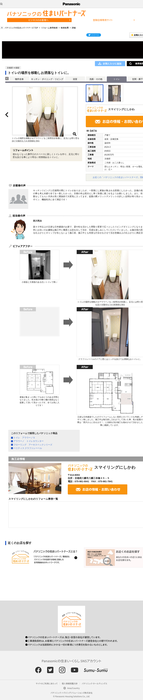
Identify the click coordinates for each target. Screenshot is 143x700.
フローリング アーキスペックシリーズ (33, 444)
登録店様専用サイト (103, 20)
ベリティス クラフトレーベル (28, 448)
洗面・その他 (95, 79)
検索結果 (65, 27)
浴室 (75, 79)
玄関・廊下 (137, 79)
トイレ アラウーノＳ (24, 437)
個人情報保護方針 (70, 683)
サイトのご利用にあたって (47, 683)
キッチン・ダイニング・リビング (47, 79)
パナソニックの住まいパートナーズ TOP (21, 27)
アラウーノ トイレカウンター (29, 441)
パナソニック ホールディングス (94, 683)
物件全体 (19, 79)
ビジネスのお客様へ (38, 20)
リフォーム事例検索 (49, 27)
